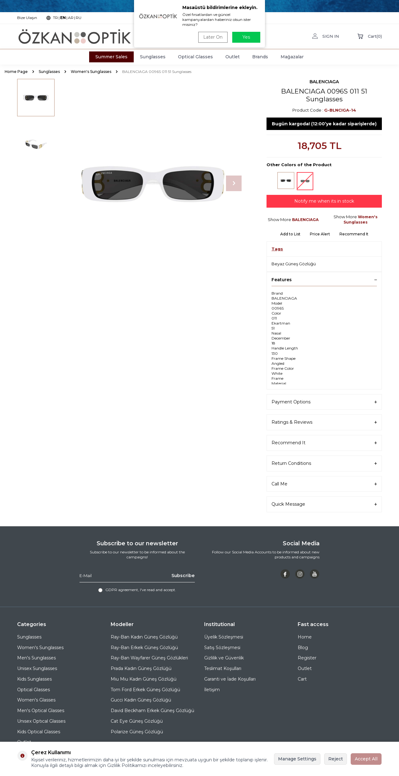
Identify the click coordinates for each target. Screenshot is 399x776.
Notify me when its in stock (324, 201)
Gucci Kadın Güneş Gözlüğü (141, 700)
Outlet (232, 57)
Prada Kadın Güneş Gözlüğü (141, 668)
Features (324, 279)
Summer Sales (111, 57)
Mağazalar (292, 57)
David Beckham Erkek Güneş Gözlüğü (152, 710)
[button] (234, 183)
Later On (213, 37)
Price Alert (320, 234)
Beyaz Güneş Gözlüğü (294, 263)
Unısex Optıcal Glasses (41, 721)
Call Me (324, 484)
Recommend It (353, 234)
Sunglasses (153, 57)
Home (305, 637)
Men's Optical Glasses (40, 710)
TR (55, 17)
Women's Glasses (36, 700)
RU (78, 17)
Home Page (16, 71)
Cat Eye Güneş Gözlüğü (137, 721)
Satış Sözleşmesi (222, 647)
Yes (246, 37)
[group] (152, 183)
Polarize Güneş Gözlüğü (137, 732)
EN (63, 17)
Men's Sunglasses (36, 658)
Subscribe (183, 575)
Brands (260, 57)
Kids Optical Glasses (38, 732)
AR (71, 17)
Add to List (290, 234)
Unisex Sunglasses (37, 668)
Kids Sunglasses (34, 679)
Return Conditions (324, 463)
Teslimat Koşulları (222, 668)
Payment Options (324, 402)
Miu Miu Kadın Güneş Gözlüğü (143, 679)
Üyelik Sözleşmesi (223, 637)
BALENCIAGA (324, 81)
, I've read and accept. (137, 589)
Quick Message (324, 504)
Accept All (366, 759)
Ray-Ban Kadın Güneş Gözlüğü (144, 637)
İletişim (212, 689)
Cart (302, 679)
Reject (335, 759)
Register (307, 658)
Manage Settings (297, 759)
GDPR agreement (121, 589)
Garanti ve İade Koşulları (230, 679)
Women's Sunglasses (91, 71)
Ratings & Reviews (324, 422)
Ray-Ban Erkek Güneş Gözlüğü (144, 647)
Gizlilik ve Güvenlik (224, 658)
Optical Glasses (195, 57)
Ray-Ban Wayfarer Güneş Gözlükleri (149, 658)
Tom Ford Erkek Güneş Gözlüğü (145, 689)
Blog (303, 647)
